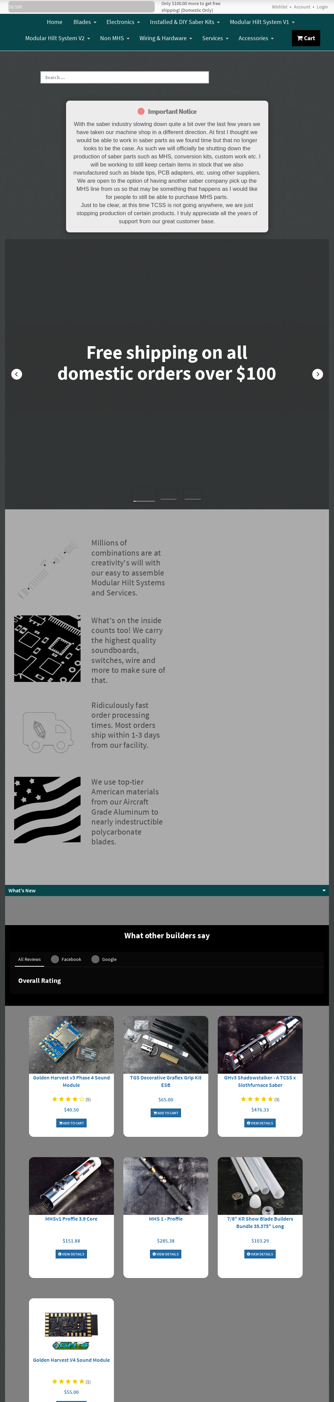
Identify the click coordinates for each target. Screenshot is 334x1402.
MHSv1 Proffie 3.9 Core (71, 1148)
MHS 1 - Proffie (166, 1148)
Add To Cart (71, 1052)
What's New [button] (22, 890)
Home (54, 22)
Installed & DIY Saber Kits (185, 22)
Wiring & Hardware (166, 38)
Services (215, 38)
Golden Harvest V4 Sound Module (71, 1289)
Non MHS (114, 38)
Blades (84, 22)
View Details (260, 1052)
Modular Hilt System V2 (57, 38)
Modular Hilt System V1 (262, 22)
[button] (16, 374)
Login (322, 7)
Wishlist (279, 7)
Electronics (123, 22)
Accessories (256, 38)
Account (302, 7)
